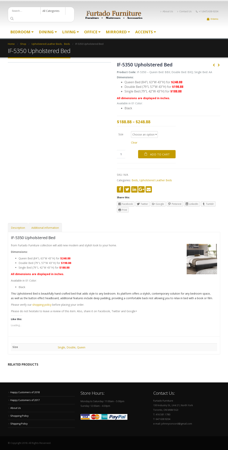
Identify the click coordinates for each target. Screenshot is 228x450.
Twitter (127, 189)
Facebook (120, 189)
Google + (141, 189)
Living (69, 31)
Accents (144, 31)
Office (90, 31)
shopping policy (41, 304)
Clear (134, 142)
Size (120, 134)
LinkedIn (134, 189)
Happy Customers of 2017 (25, 400)
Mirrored (116, 31)
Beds (135, 180)
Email (149, 189)
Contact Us (184, 11)
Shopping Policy (19, 415)
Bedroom (20, 31)
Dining (46, 31)
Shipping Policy (19, 423)
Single (61, 347)
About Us (166, 11)
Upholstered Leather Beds (155, 180)
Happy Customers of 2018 (25, 392)
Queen (81, 347)
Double (71, 347)
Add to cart (160, 154)
